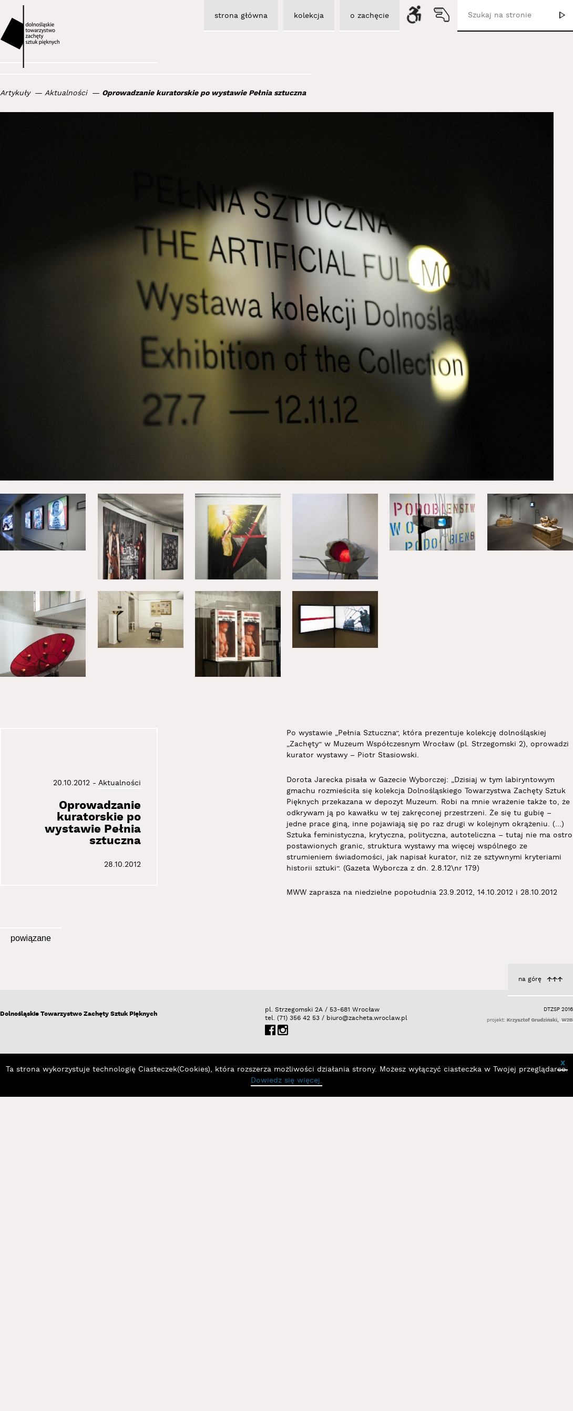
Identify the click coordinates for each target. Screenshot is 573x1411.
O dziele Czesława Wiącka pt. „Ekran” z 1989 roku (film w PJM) (489, 1118)
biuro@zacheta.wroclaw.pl (331, 1332)
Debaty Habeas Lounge (97, 1137)
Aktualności (66, 93)
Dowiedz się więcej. (286, 1394)
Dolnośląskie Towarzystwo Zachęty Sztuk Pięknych (78, 1328)
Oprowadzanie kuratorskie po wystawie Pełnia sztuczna (204, 93)
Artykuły (15, 93)
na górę (529, 1293)
